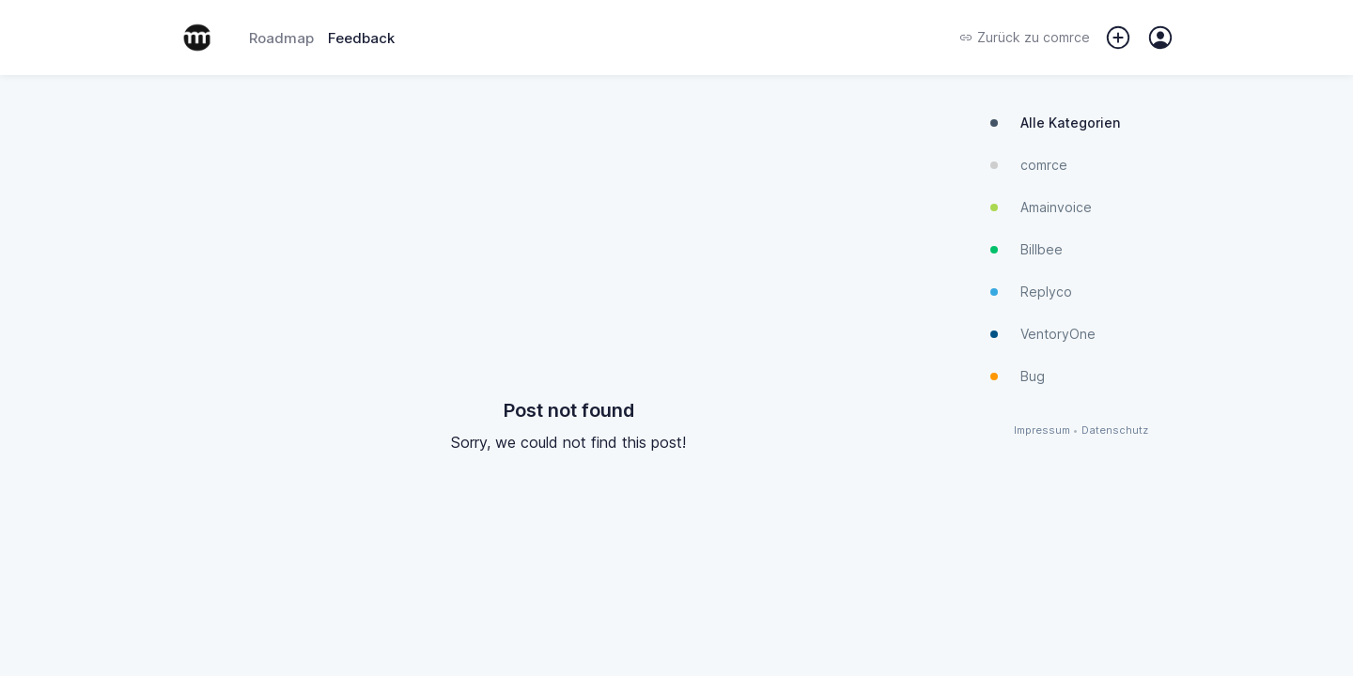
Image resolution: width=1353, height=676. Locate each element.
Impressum (1042, 430)
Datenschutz (1114, 430)
